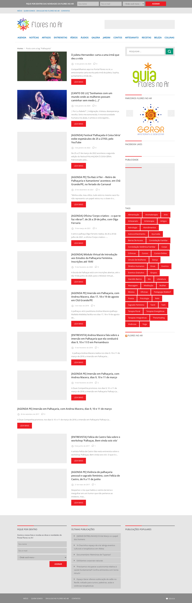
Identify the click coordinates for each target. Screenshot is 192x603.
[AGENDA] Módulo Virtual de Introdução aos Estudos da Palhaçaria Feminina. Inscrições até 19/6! (94, 258)
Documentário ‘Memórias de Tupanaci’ (94, 554)
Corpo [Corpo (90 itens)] (164, 246)
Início (19, 11)
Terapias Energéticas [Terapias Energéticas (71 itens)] (155, 311)
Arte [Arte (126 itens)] (166, 214)
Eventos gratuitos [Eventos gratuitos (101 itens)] (136, 272)
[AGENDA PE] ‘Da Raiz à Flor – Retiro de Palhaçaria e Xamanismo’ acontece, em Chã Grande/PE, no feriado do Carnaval (95, 180)
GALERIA (96, 37)
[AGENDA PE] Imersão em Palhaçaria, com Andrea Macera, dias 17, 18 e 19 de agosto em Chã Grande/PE (95, 296)
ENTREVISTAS (60, 37)
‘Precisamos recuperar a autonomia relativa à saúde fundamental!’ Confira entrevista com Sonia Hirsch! (96, 570)
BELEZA (158, 37)
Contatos (65, 11)
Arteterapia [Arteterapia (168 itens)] (149, 221)
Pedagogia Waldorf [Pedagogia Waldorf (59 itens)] (162, 292)
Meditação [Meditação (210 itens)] (148, 285)
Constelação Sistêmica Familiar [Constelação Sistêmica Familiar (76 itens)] (141, 246)
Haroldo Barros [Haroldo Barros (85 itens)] (135, 279)
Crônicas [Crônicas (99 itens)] (132, 253)
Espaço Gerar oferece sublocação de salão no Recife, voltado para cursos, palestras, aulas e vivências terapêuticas (95, 582)
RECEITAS (146, 37)
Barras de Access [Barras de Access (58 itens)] (135, 240)
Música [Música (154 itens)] (131, 292)
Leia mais (78, 81)
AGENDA (22, 37)
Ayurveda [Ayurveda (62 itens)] (156, 234)
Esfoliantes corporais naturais (90, 560)
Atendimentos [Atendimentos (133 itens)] (149, 227)
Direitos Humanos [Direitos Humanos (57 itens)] (136, 266)
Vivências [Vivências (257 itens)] (132, 324)
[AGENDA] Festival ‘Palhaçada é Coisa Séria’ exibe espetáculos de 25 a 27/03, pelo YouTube (95, 139)
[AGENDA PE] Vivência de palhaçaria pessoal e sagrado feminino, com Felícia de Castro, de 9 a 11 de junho (95, 475)
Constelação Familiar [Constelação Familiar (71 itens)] (158, 240)
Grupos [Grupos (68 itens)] (153, 272)
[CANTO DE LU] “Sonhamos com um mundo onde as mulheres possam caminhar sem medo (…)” (91, 97)
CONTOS (117, 37)
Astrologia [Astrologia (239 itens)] (132, 227)
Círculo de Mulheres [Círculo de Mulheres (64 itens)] (137, 259)
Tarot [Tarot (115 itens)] (152, 304)
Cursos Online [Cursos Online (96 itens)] (160, 253)
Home (20, 48)
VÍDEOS (74, 37)
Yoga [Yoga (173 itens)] (144, 324)
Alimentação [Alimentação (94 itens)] (133, 214)
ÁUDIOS (84, 37)
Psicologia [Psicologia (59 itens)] (144, 298)
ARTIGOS (46, 37)
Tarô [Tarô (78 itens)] (163, 304)
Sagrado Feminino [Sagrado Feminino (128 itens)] (136, 304)
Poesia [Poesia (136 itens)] (131, 298)
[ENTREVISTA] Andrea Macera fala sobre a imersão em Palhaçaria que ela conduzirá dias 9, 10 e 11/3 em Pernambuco (95, 338)
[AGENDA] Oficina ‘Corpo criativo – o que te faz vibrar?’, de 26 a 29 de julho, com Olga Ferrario (96, 219)
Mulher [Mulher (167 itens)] (162, 285)
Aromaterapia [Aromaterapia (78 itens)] (151, 214)
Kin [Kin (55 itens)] (149, 279)
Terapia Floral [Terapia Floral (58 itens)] (134, 311)
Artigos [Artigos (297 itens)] (163, 221)
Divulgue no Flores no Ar (48, 11)
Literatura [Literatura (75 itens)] (161, 279)
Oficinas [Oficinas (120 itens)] (144, 292)
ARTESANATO (132, 37)
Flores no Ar (135, 335)
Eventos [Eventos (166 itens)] (165, 266)
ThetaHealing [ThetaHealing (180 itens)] (159, 317)
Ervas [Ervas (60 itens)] (152, 266)
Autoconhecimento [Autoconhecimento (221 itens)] (136, 234)
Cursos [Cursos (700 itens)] (145, 253)
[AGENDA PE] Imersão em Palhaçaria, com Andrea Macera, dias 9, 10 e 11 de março (64, 408)
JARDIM (106, 37)
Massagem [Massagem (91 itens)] (133, 285)
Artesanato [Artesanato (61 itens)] (133, 221)
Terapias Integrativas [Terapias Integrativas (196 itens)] (137, 317)
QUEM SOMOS (29, 11)
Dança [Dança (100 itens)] (155, 259)
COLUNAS (169, 37)
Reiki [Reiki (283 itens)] (157, 298)
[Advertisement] (140, 24)
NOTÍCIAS (34, 37)
